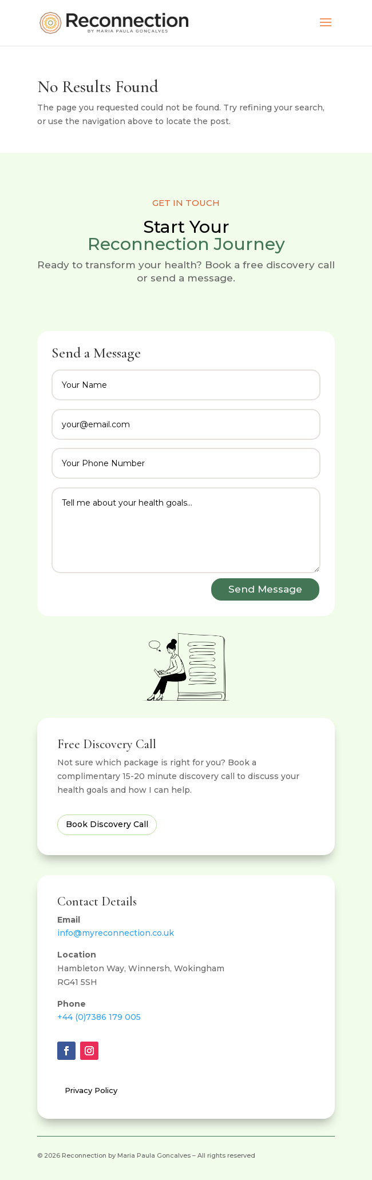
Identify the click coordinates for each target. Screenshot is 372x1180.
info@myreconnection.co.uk (115, 933)
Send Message (265, 589)
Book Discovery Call (107, 824)
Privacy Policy (91, 1090)
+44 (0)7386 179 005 (99, 1017)
